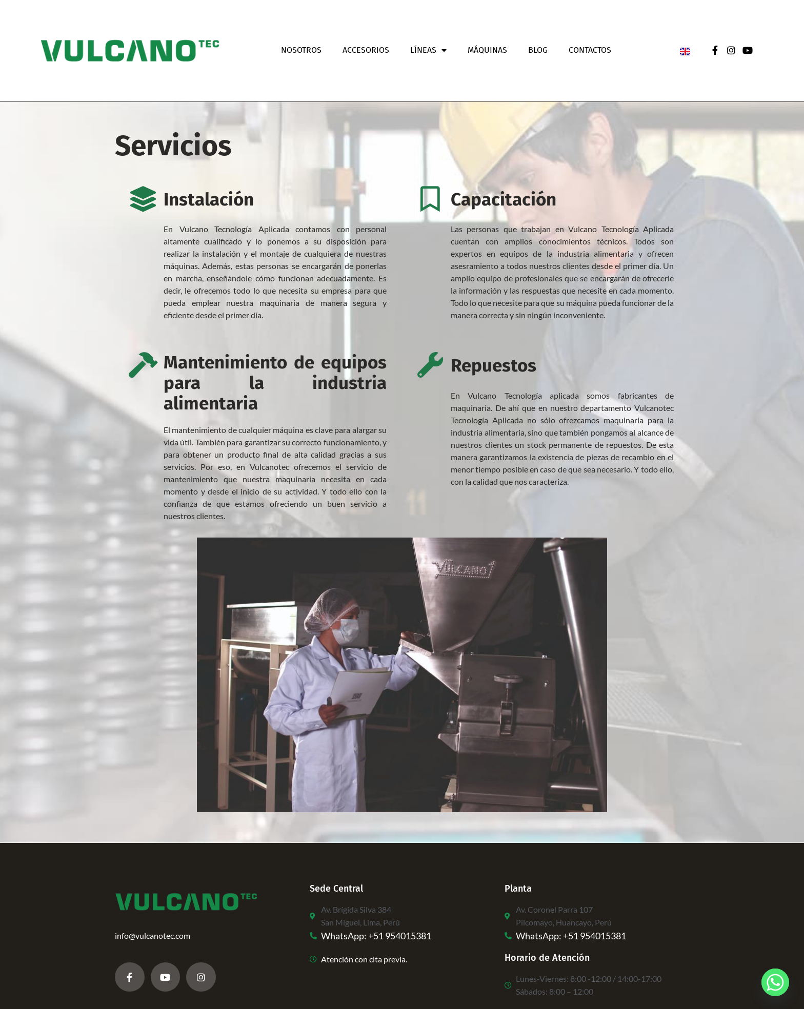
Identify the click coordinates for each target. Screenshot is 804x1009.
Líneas (428, 50)
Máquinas (487, 50)
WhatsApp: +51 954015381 (376, 935)
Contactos (590, 50)
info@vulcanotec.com (152, 935)
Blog (538, 50)
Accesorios (366, 50)
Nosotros (301, 50)
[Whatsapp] (775, 982)
